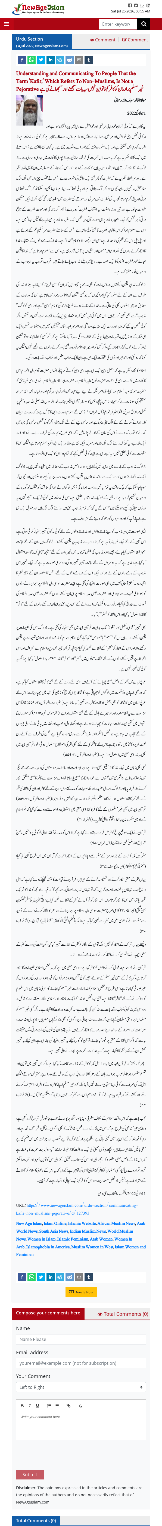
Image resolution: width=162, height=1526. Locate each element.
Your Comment (33, 1376)
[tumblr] (89, 59)
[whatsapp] (31, 59)
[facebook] (22, 59)
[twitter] (41, 59)
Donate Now (81, 1292)
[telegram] (60, 59)
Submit (30, 1449)
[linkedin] (50, 59)
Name (23, 1328)
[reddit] (70, 59)
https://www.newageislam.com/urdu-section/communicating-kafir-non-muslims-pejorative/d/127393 (77, 1209)
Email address (32, 1352)
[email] (79, 59)
